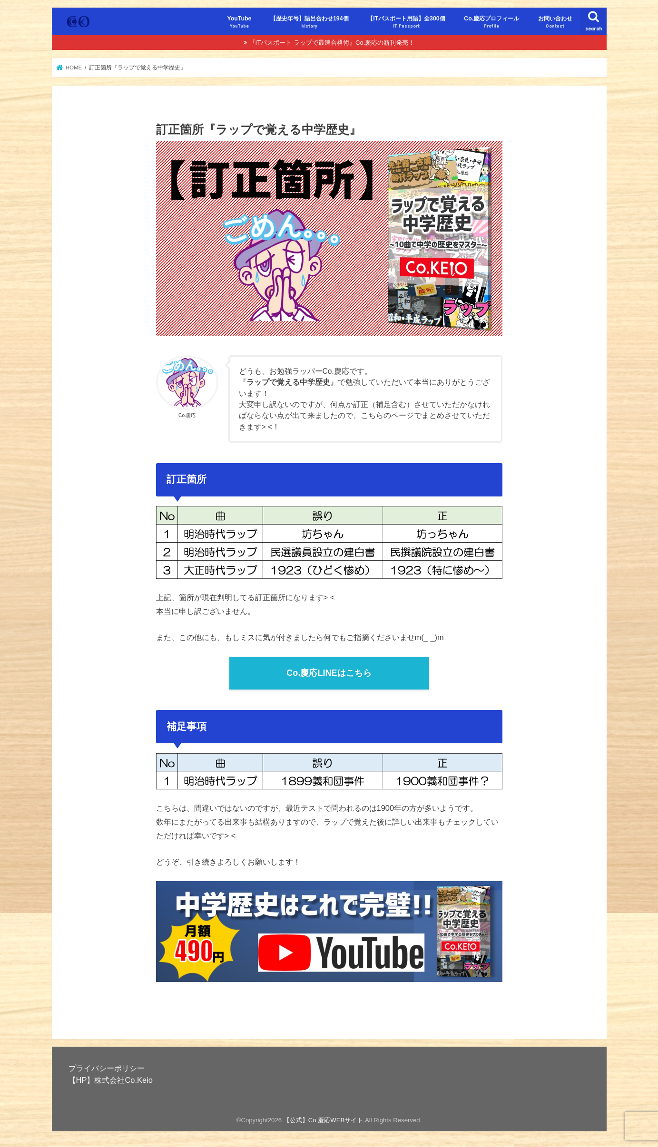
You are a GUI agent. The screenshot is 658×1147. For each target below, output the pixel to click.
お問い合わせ (555, 22)
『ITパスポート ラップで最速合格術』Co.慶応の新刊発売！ (332, 42)
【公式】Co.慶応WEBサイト (323, 1120)
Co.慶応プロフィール (491, 22)
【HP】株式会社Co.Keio (111, 1080)
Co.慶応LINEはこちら (328, 673)
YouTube (239, 22)
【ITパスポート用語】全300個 (406, 22)
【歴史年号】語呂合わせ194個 (309, 22)
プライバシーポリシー (107, 1068)
